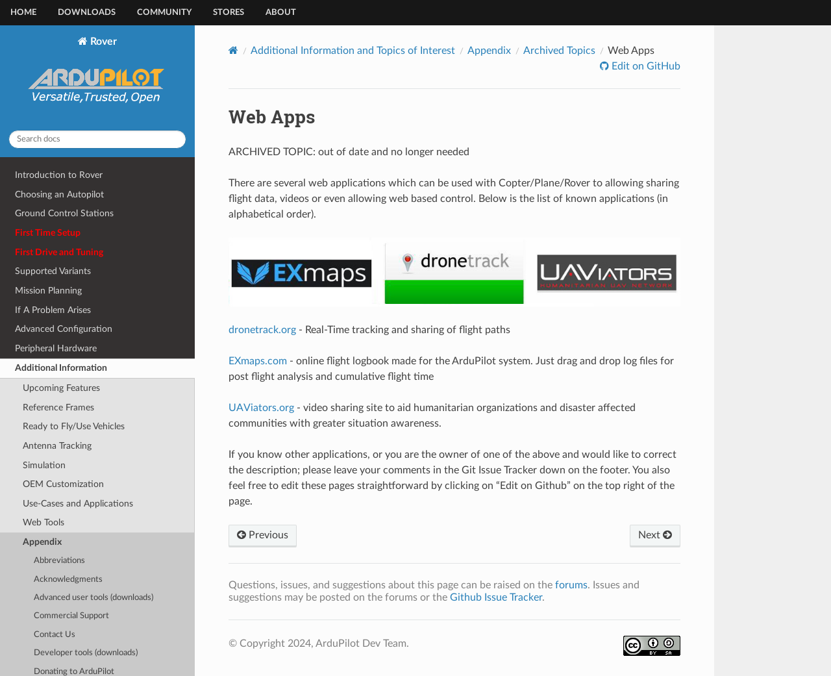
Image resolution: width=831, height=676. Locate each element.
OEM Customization (63, 484)
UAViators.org (261, 408)
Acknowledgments (68, 579)
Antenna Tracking (57, 446)
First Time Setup (48, 233)
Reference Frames (58, 407)
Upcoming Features (61, 388)
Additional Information (61, 368)
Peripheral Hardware (56, 348)
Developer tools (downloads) (86, 653)
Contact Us (54, 635)
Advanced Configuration (63, 329)
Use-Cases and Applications (78, 503)
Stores (228, 12)
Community (164, 12)
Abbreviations (59, 561)
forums (571, 585)
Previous (262, 535)
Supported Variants (53, 271)
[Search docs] (97, 139)
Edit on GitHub (644, 66)
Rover (97, 77)
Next (655, 535)
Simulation (44, 465)
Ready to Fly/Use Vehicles (74, 426)
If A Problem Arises (53, 310)
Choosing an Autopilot (59, 194)
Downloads (87, 12)
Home (23, 12)
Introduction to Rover (59, 175)
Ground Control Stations (64, 213)
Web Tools (43, 522)
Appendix (42, 542)
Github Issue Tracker (496, 597)
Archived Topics (559, 50)
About (281, 12)
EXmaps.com (258, 361)
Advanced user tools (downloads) (93, 598)
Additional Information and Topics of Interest (353, 50)
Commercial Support (71, 616)
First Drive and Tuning (59, 252)
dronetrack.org (262, 330)
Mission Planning (48, 290)
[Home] (233, 50)
